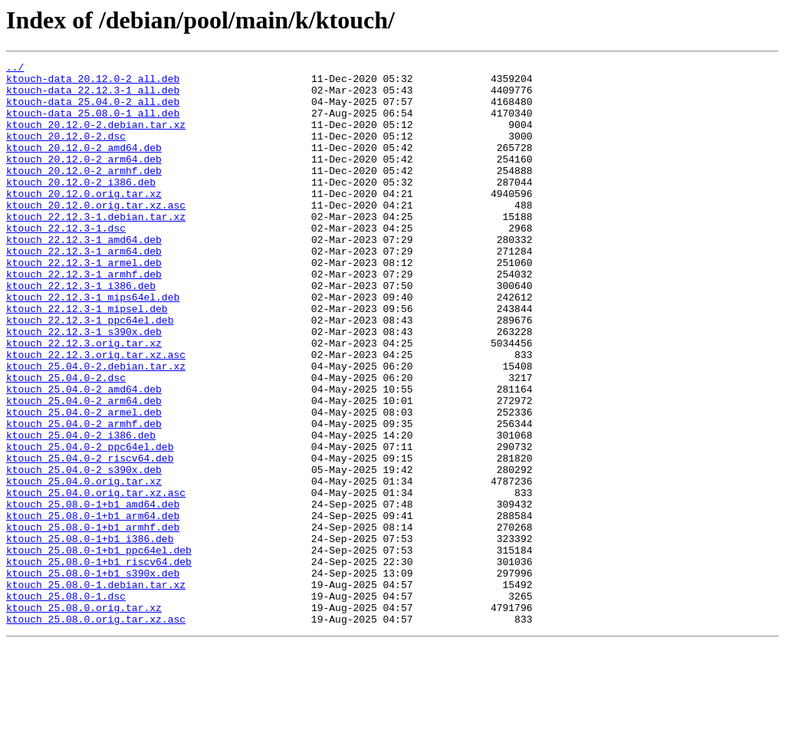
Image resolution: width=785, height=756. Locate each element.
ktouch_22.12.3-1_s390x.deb (84, 386)
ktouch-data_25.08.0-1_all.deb (92, 124)
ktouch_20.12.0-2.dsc (66, 152)
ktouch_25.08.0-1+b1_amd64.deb (92, 593)
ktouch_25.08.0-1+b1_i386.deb (89, 635)
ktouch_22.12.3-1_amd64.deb (84, 276)
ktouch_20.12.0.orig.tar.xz (84, 221)
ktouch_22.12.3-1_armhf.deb (84, 317)
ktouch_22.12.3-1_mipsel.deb (87, 359)
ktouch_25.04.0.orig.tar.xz (84, 566)
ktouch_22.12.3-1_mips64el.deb (92, 345)
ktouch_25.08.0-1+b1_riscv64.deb (99, 662)
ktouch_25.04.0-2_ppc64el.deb (89, 524)
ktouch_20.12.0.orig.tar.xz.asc (96, 235)
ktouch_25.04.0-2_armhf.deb (84, 497)
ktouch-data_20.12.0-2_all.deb (92, 83)
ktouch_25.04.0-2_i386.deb (81, 511)
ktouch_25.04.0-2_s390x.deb (84, 552)
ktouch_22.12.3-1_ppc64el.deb (89, 373)
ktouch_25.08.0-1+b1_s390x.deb (92, 676)
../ (15, 69)
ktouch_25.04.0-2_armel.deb (84, 483)
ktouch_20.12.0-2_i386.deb (81, 207)
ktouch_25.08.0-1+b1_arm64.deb (92, 607)
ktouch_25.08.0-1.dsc (66, 704)
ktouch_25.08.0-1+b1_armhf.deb (92, 621)
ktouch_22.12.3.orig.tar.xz (84, 400)
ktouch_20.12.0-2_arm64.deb (84, 179)
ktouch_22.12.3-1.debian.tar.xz (96, 248)
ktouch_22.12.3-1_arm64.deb (84, 290)
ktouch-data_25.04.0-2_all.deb (92, 110)
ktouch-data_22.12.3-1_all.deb (92, 97)
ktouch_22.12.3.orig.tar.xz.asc (96, 414)
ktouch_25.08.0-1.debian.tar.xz (96, 690)
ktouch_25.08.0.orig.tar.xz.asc (96, 731)
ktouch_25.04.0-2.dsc (66, 442)
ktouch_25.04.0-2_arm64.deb (84, 469)
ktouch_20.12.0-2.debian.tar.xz (96, 138)
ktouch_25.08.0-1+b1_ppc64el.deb (99, 649)
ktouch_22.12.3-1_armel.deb (84, 304)
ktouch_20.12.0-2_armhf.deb (84, 193)
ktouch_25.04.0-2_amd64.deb (84, 455)
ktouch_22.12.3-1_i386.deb (81, 331)
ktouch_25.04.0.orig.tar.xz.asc (96, 580)
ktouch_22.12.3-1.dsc (66, 262)
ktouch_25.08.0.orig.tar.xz (84, 718)
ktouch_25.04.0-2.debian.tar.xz (96, 428)
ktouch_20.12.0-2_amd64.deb (84, 166)
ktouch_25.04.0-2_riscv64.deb (89, 538)
